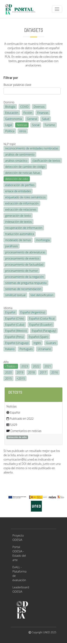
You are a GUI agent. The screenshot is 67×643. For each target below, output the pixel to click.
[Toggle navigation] (57, 9)
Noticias (22, 125)
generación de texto (18, 216)
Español (10, 312)
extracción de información (22, 203)
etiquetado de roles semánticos (25, 197)
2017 (43, 372)
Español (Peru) (14, 337)
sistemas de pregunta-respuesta (26, 283)
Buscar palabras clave (17, 85)
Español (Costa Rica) (42, 318)
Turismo (49, 125)
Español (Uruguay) (16, 343)
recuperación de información (23, 228)
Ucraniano (44, 349)
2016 (54, 372)
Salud (45, 119)
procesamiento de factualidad (24, 264)
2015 (8, 378)
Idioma (8, 308)
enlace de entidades (18, 191)
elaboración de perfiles (19, 185)
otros (22, 131)
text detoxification (42, 295)
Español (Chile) (14, 318)
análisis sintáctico (16, 161)
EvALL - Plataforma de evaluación (19, 573)
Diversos (39, 107)
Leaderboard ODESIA (21, 589)
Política (9, 131)
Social (35, 125)
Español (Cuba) (14, 325)
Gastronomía (13, 119)
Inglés (37, 343)
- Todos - (10, 366)
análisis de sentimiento (19, 154)
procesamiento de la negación (24, 277)
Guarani (51, 343)
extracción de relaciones (20, 209)
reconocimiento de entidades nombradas (31, 148)
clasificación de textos (46, 161)
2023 (24, 366)
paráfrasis (11, 246)
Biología (10, 107)
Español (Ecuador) (40, 325)
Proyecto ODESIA (18, 537)
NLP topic (10, 144)
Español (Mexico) (16, 331)
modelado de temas (18, 240)
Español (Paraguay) (44, 331)
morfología (43, 240)
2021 (47, 366)
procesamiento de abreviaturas (25, 252)
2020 (8, 372)
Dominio (9, 102)
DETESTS (15, 392)
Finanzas (42, 113)
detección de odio (16, 179)
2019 (20, 372)
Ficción (27, 113)
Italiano (9, 349)
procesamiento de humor (21, 271)
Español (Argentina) (32, 312)
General (32, 119)
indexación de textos (18, 222)
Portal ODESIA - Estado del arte (19, 553)
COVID (24, 107)
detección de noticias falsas (22, 173)
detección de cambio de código (25, 167)
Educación (11, 113)
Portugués (26, 349)
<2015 (21, 378)
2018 (31, 372)
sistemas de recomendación (23, 289)
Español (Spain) (38, 337)
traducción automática (19, 234)
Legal (8, 125)
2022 (36, 366)
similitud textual (15, 295)
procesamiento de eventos (22, 258)
